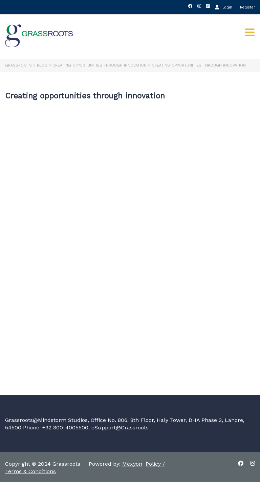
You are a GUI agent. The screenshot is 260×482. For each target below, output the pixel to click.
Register (247, 7)
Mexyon (132, 464)
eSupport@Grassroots (120, 427)
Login (223, 6)
